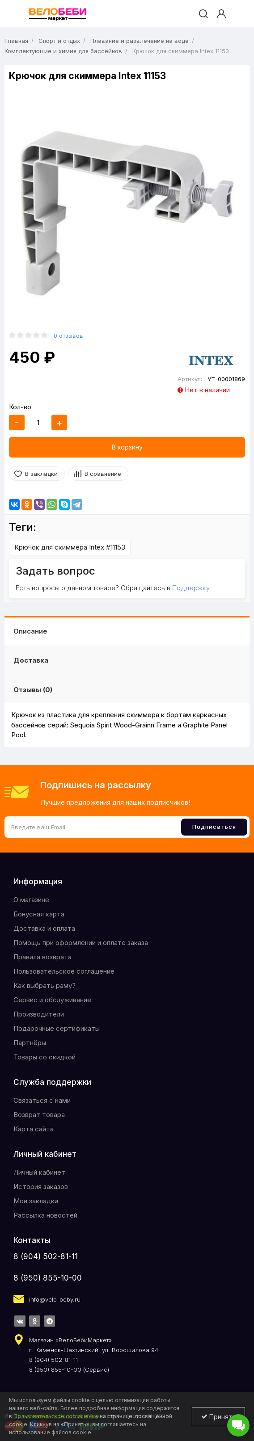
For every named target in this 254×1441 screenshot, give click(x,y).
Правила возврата (42, 957)
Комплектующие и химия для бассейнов (63, 51)
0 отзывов (68, 335)
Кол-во (20, 407)
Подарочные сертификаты (56, 1028)
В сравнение (103, 473)
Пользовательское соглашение (63, 971)
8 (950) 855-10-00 (47, 1277)
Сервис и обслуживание (52, 1000)
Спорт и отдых (59, 40)
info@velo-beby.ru (54, 1299)
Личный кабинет (39, 1172)
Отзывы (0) (32, 689)
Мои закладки (35, 1201)
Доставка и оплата (44, 928)
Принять (218, 1416)
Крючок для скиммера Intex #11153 (69, 547)
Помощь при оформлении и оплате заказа (80, 942)
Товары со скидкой (44, 1057)
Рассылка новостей (45, 1215)
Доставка (30, 660)
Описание (30, 631)
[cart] (238, 14)
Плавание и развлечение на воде (139, 40)
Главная (16, 40)
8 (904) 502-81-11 (45, 1256)
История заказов (40, 1186)
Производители (38, 1014)
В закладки (41, 473)
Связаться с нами (42, 1100)
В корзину (127, 447)
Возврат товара (39, 1114)
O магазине (31, 899)
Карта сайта (33, 1129)
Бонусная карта (38, 914)
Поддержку (191, 588)
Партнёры (29, 1042)
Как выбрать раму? (44, 985)
